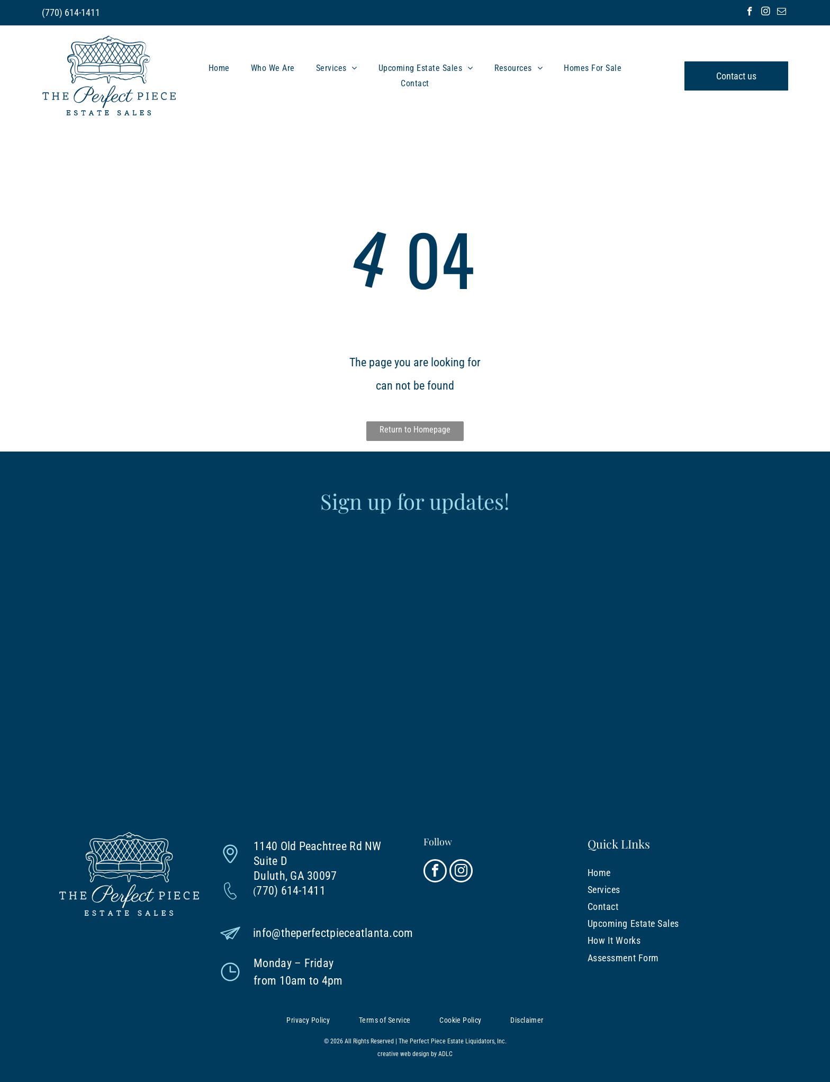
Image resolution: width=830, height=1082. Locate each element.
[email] (781, 13)
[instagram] (765, 13)
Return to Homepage (415, 430)
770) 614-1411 (72, 12)
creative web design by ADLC (415, 1054)
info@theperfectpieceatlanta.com (333, 933)
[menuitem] (219, 68)
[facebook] (749, 13)
